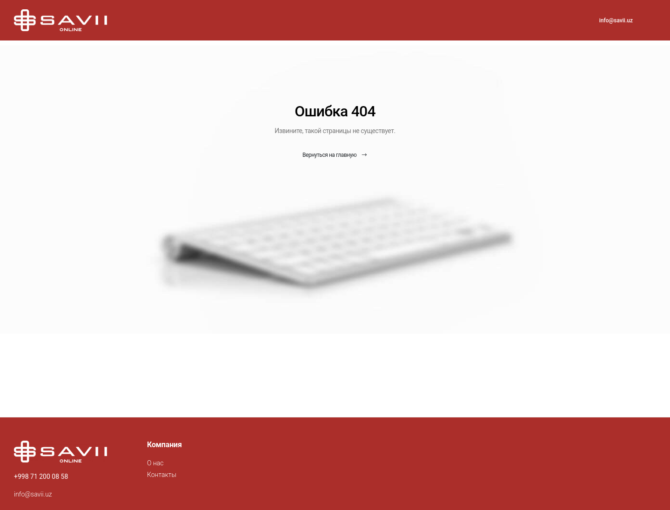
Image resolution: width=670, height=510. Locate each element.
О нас (155, 463)
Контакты (161, 474)
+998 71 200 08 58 (41, 476)
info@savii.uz (616, 20)
